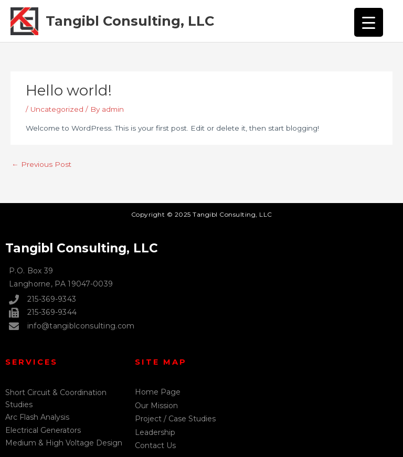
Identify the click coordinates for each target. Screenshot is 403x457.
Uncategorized (56, 109)
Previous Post (41, 164)
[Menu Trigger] (368, 22)
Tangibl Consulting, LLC (130, 21)
